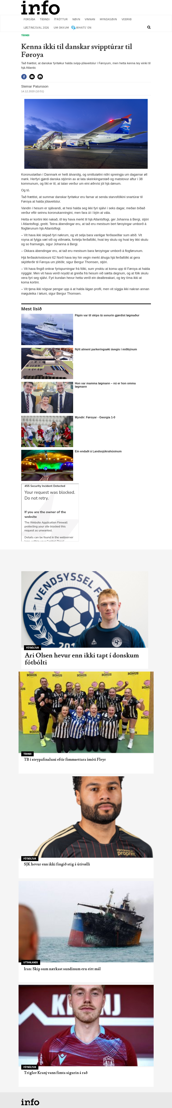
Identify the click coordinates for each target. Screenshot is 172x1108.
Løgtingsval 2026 (36, 27)
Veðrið (127, 19)
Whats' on (83, 27)
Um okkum (61, 27)
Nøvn (76, 19)
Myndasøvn (108, 19)
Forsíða (29, 19)
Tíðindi (45, 19)
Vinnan (90, 19)
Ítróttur (61, 19)
